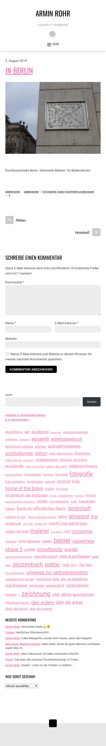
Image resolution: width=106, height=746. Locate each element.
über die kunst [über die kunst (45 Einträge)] (16, 609)
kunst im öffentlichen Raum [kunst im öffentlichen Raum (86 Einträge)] (41, 508)
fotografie (49, 192)
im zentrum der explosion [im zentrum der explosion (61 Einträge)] (26, 495)
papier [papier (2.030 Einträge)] (62, 540)
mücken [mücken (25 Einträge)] (11, 541)
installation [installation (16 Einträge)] (66, 495)
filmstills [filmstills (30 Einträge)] (61, 474)
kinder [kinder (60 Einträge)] (42, 501)
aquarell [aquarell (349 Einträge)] (40, 439)
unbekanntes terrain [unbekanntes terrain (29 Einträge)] (20, 579)
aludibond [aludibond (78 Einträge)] (40, 432)
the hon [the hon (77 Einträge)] (85, 565)
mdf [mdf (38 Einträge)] (66, 531)
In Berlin (19, 70)
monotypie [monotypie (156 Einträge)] (81, 531)
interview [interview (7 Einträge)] (79, 495)
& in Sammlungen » (17, 419)
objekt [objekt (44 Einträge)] (47, 541)
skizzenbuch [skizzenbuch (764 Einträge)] (28, 564)
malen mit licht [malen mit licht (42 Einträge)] (17, 531)
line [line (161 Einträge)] (94, 516)
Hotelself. (88, 233)
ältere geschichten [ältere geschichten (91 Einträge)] (77, 594)
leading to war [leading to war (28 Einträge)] (15, 517)
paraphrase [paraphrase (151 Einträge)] (84, 541)
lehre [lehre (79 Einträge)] (62, 516)
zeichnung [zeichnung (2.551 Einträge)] (36, 593)
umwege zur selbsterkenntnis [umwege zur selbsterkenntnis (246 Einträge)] (57, 572)
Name (10, 323)
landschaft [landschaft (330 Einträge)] (79, 508)
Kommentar (14, 282)
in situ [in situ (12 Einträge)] (53, 495)
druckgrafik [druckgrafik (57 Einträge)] (14, 466)
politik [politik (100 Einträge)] (29, 549)
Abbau (15, 220)
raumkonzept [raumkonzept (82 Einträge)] (45, 556)
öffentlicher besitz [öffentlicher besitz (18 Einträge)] (17, 603)
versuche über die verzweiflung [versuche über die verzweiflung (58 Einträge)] (61, 579)
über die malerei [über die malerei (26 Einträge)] (41, 609)
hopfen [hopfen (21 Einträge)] (49, 489)
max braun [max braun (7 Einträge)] (56, 532)
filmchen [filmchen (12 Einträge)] (48, 474)
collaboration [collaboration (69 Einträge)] (46, 459)
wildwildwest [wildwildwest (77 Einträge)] (77, 585)
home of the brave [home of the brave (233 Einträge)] (24, 488)
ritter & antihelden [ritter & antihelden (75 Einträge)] (74, 556)
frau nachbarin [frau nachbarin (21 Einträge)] (15, 481)
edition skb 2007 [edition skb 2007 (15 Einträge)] (56, 466)
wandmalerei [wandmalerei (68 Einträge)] (16, 585)
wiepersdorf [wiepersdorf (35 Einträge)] (55, 586)
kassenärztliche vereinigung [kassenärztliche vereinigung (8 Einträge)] (20, 501)
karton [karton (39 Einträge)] (91, 495)
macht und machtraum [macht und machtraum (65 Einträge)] (68, 523)
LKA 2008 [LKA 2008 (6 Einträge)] (28, 524)
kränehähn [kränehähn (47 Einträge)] (87, 501)
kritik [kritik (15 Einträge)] (74, 501)
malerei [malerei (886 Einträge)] (39, 531)
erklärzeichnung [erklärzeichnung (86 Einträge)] (83, 466)
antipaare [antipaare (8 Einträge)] (24, 439)
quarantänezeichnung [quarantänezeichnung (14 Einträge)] (18, 556)
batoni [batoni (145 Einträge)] (41, 453)
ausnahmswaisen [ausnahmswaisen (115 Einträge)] (64, 446)
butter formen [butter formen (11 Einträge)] (13, 460)
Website (11, 339)
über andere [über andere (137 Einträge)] (42, 602)
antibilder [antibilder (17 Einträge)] (11, 439)
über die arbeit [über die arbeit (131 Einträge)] (69, 602)
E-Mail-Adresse (66, 323)
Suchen (92, 401)
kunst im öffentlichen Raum (76, 192)
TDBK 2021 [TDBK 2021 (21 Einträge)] (70, 565)
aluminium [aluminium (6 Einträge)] (56, 432)
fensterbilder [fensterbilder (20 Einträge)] (32, 474)
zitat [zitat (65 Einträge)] (56, 594)
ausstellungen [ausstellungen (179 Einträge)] (19, 453)
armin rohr (31, 192)
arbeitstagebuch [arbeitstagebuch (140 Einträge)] (66, 438)
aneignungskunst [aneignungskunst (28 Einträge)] (75, 432)
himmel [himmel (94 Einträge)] (63, 481)
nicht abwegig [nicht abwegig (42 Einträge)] (29, 541)
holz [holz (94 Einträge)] (76, 481)
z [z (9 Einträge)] (19, 595)
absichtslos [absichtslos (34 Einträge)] (14, 432)
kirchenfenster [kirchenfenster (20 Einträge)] (59, 501)
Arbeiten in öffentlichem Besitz (25, 415)
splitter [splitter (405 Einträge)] (52, 565)
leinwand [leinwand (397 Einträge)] (79, 516)
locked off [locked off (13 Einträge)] (41, 523)
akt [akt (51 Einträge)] (26, 432)
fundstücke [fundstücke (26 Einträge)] (35, 482)
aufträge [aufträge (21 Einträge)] (40, 446)
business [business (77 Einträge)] (82, 453)
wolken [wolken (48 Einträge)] (11, 594)
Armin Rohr (12, 192)
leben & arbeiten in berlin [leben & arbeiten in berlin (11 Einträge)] (42, 517)
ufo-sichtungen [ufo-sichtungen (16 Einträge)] (15, 573)
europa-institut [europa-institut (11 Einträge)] (14, 474)
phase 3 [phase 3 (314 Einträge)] (14, 549)
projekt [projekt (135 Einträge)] (71, 549)
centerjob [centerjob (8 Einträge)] (28, 460)
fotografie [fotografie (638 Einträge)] (81, 474)
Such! (9, 394)
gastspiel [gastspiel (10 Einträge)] (49, 481)
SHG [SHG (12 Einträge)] (8, 565)
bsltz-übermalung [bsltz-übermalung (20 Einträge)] (61, 453)
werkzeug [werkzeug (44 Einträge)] (36, 586)
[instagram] (52, 34)
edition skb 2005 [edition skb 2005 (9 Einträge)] (35, 466)
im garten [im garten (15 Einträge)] (62, 489)
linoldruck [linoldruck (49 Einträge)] (13, 523)
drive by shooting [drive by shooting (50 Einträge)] (73, 460)
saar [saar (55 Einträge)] (95, 556)
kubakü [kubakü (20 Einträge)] (10, 508)
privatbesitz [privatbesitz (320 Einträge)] (50, 549)
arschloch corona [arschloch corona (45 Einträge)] (19, 446)
